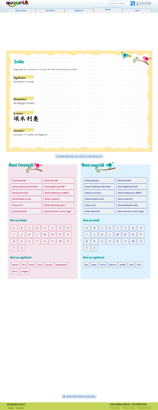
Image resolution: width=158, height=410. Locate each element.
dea (23, 264)
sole (131, 264)
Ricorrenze (20, 10)
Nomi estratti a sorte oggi (58, 211)
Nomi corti (17, 205)
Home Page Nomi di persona (79, 396)
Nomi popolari (19, 180)
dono (31, 264)
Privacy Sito (115, 408)
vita (139, 264)
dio (86, 264)
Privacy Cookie (128, 408)
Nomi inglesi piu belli (55, 186)
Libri (137, 10)
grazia (49, 264)
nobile (123, 264)
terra (14, 271)
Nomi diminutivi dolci (55, 205)
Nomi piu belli (51, 180)
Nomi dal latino (19, 211)
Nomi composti (52, 199)
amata (15, 264)
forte (102, 264)
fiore (40, 264)
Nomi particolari (20, 192)
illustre (112, 264)
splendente (61, 264)
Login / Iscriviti (145, 3)
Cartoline (50, 10)
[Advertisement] (79, 30)
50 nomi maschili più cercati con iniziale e (79, 156)
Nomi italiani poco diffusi (57, 192)
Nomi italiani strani (21, 199)
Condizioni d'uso (144, 408)
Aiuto (10, 408)
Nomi (108, 9)
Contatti (20, 408)
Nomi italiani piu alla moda (25, 186)
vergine (24, 271)
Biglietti (79, 10)
